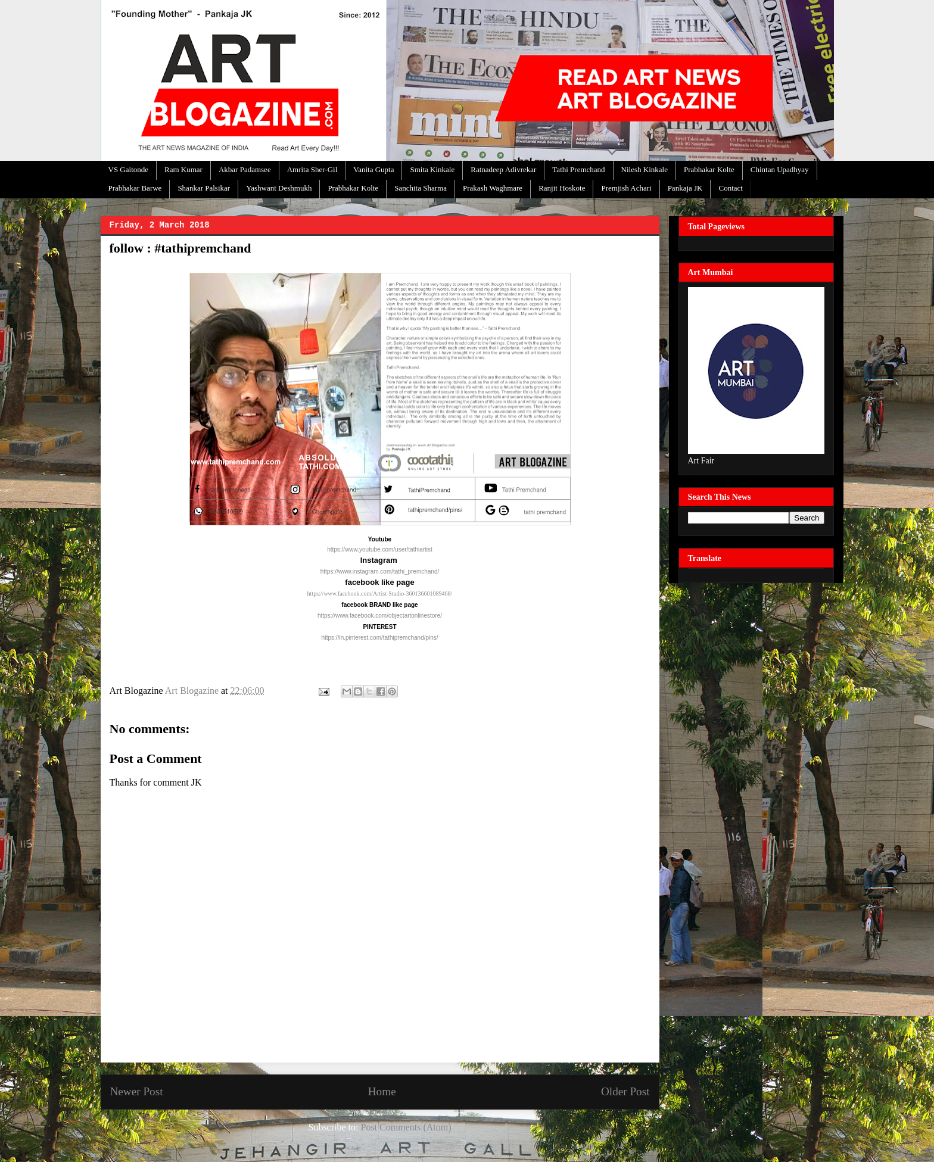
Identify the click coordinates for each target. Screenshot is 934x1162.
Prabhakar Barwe (135, 187)
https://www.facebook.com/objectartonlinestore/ (379, 615)
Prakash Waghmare (492, 187)
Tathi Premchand (578, 169)
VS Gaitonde (128, 169)
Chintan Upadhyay (780, 169)
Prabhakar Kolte (709, 169)
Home (382, 1091)
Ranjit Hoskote (561, 187)
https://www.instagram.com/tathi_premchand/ (380, 571)
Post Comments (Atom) (405, 1127)
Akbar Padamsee (245, 169)
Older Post (625, 1091)
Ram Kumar (183, 169)
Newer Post (136, 1091)
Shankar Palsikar (204, 187)
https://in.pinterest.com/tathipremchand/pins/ (379, 637)
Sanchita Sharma (420, 187)
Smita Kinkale (432, 169)
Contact (730, 187)
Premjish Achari (626, 187)
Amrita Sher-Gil (312, 169)
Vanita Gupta (373, 169)
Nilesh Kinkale (644, 169)
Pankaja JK (685, 187)
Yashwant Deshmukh (279, 187)
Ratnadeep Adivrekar (503, 169)
